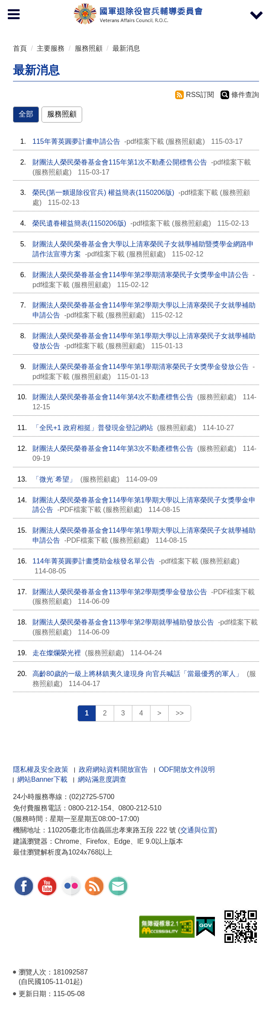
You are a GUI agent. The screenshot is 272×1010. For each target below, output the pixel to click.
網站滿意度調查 (102, 779)
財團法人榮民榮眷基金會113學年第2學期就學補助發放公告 (123, 622)
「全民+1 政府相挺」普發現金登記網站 (92, 427)
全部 (26, 114)
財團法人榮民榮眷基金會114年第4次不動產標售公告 (112, 397)
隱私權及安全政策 (40, 769)
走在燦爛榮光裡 (56, 653)
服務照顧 (88, 48)
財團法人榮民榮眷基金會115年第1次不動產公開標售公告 (119, 162)
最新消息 (126, 48)
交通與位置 (197, 830)
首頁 (20, 48)
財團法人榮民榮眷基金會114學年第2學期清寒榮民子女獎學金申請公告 (140, 274)
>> (180, 713)
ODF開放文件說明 (187, 769)
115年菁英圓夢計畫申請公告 (76, 141)
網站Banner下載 (42, 779)
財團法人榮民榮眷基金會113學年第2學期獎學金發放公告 (119, 592)
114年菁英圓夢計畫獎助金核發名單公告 (93, 561)
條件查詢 (245, 94)
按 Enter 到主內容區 (39, 6)
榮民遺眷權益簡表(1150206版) (79, 223)
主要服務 (50, 48)
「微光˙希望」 (54, 479)
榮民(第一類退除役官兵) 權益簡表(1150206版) (103, 192)
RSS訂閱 (200, 94)
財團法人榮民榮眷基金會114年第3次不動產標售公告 (112, 448)
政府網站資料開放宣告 (113, 769)
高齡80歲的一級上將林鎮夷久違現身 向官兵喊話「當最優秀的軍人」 (137, 673)
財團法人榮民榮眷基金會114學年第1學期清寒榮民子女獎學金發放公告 (140, 366)
